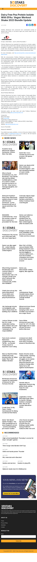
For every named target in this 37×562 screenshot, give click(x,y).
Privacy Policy (4, 523)
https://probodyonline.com (17, 112)
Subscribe (18, 541)
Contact (3, 527)
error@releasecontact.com (14, 133)
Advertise (3, 525)
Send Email (6, 118)
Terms (2, 520)
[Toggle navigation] (2, 9)
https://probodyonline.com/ (11, 124)
